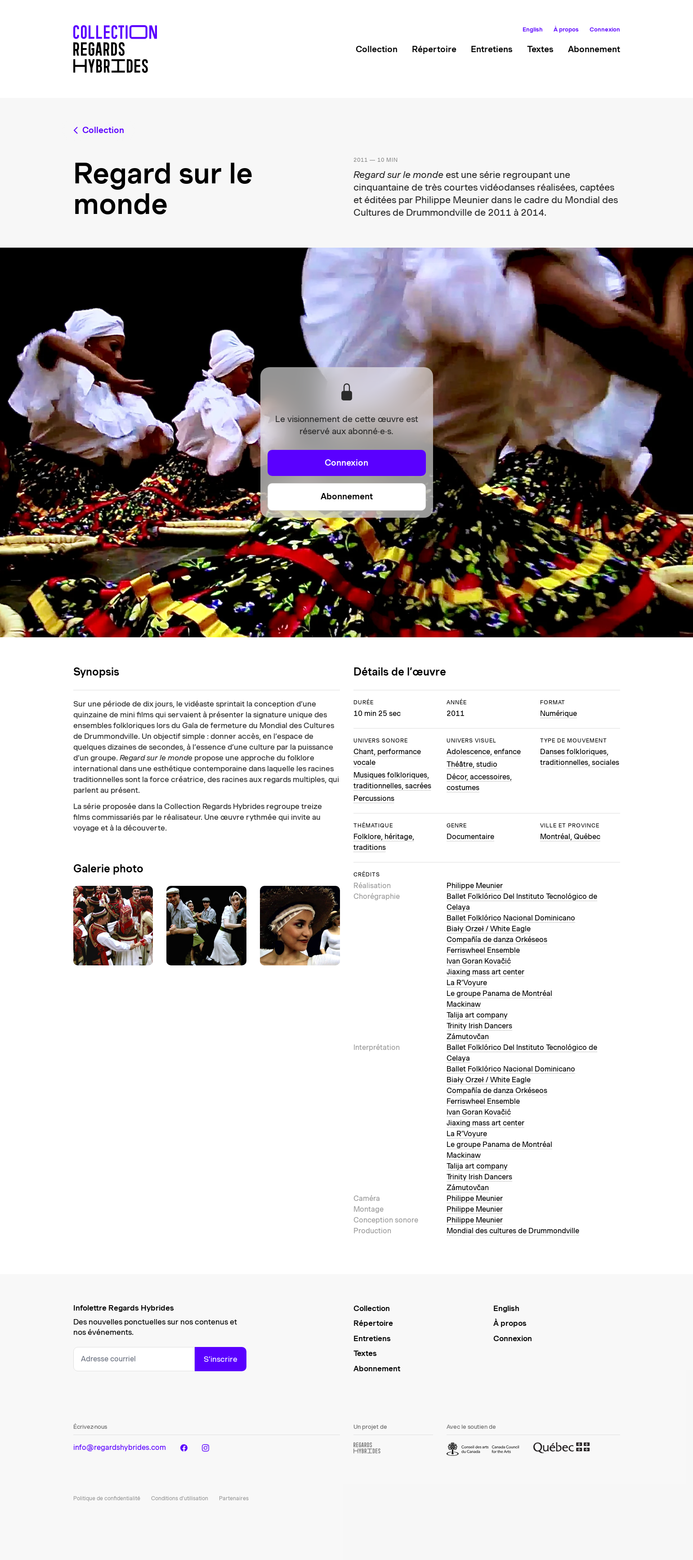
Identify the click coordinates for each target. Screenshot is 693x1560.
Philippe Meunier (475, 885)
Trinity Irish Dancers (479, 1026)
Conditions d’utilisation (179, 1498)
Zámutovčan (468, 1036)
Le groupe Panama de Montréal (499, 993)
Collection (377, 49)
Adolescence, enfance (484, 751)
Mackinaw (464, 1004)
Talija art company (477, 1015)
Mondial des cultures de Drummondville (513, 1231)
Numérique (558, 713)
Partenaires (234, 1498)
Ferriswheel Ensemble (483, 950)
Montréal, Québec (570, 836)
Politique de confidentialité (106, 1498)
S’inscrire (220, 1359)
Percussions (373, 798)
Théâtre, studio (472, 764)
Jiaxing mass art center (485, 972)
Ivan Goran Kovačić (479, 961)
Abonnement (594, 49)
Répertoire (434, 49)
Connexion (605, 29)
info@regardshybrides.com (119, 1447)
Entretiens (492, 49)
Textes (540, 49)
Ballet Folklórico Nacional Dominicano (511, 918)
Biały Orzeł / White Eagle (489, 928)
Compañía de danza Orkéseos (497, 939)
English (533, 29)
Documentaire (470, 836)
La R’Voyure (467, 982)
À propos (566, 29)
